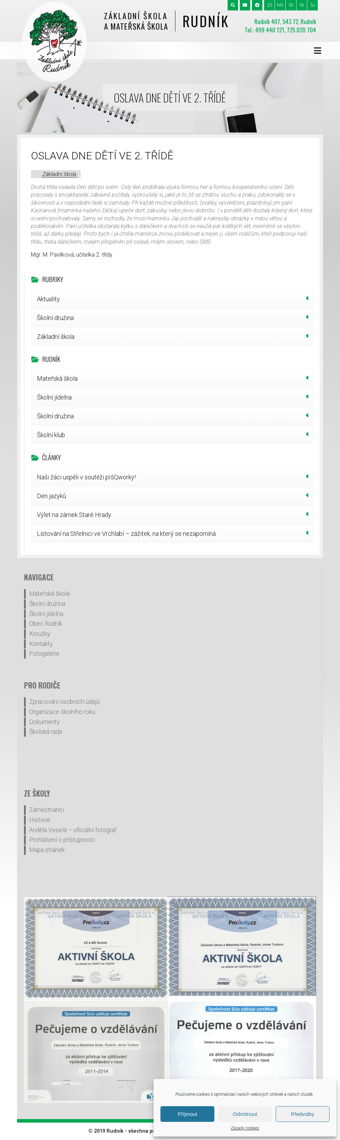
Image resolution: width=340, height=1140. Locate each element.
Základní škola (59, 174)
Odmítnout (245, 1114)
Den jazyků (51, 496)
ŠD (291, 5)
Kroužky (39, 633)
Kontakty (41, 643)
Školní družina (55, 317)
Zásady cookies (245, 1128)
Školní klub (51, 435)
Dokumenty (44, 722)
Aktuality (48, 299)
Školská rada (45, 731)
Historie (39, 819)
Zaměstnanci (46, 809)
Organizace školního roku (62, 711)
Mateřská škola (57, 378)
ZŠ (269, 5)
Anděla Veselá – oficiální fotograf (73, 830)
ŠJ (312, 5)
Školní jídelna (54, 397)
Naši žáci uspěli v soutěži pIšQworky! (86, 477)
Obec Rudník (45, 623)
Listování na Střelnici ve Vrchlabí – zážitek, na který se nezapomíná (126, 533)
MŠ (280, 5)
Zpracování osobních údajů (64, 701)
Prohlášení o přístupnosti (62, 839)
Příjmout (187, 1114)
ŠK (302, 5)
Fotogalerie (44, 653)
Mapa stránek (47, 849)
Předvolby (302, 1114)
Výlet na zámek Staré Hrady (74, 514)
